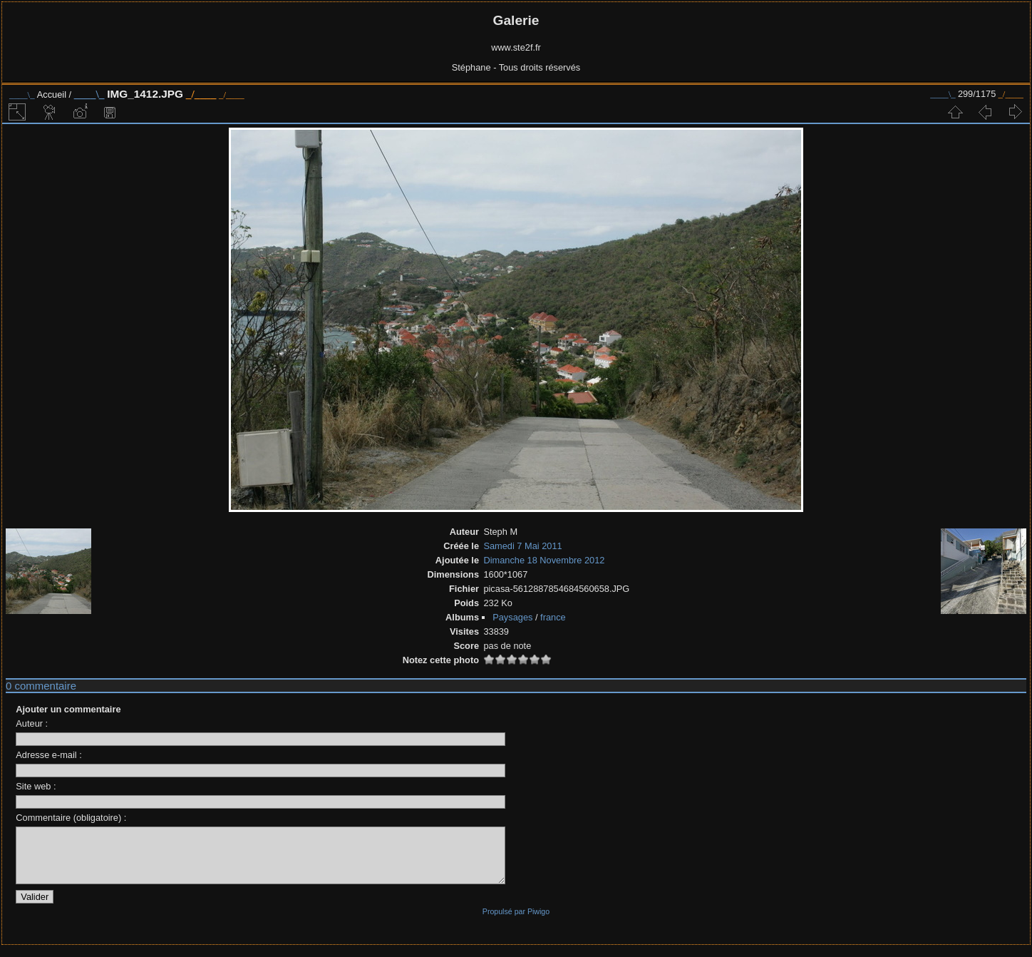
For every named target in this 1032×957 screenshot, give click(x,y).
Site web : (36, 786)
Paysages (512, 617)
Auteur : (32, 723)
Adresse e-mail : (48, 754)
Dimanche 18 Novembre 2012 (543, 560)
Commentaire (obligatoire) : (71, 817)
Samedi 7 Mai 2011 (522, 546)
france (553, 617)
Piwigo (538, 922)
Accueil (51, 94)
